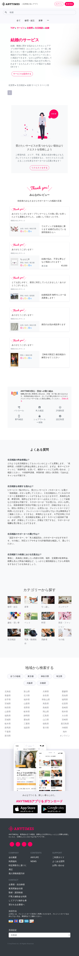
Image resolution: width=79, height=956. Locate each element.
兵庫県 (46, 691)
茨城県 (8, 720)
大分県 (65, 716)
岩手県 (8, 699)
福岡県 (65, 699)
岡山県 (46, 712)
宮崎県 (65, 720)
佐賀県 (65, 703)
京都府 (43, 683)
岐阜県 (27, 712)
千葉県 (8, 732)
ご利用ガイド (58, 857)
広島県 (46, 716)
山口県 (46, 720)
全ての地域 (15, 676)
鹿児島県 (65, 724)
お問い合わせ (58, 865)
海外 (65, 732)
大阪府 (30, 683)
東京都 (31, 676)
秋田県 (8, 707)
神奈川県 (45, 676)
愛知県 (27, 720)
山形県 (8, 712)
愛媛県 (65, 691)
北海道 (8, 691)
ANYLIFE (34, 857)
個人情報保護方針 (17, 873)
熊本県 (65, 712)
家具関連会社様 (16, 888)
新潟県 (8, 736)
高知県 (65, 695)
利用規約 (13, 861)
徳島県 (46, 724)
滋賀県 (27, 728)
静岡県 (27, 716)
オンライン (65, 736)
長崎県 (65, 707)
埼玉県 (59, 676)
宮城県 (8, 703)
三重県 (27, 724)
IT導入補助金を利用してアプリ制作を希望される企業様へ (18, 900)
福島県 (8, 716)
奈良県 (46, 695)
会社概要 (13, 857)
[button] (19, 409)
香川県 (46, 728)
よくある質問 (58, 861)
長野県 (27, 707)
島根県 (46, 707)
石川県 (27, 695)
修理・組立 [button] (30, 20)
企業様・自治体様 (17, 884)
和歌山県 (46, 699)
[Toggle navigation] (75, 3)
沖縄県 (65, 728)
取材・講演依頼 (16, 892)
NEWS (33, 861)
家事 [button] (41, 20)
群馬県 (8, 728)
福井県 (27, 699)
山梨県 (27, 703)
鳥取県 (46, 703)
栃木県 (8, 724)
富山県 (27, 691)
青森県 (8, 695)
